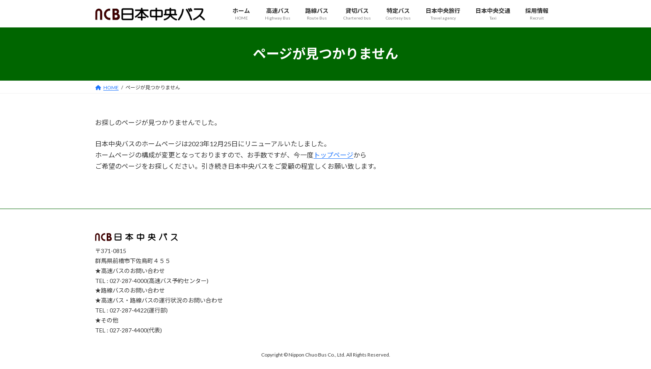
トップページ (333, 155)
